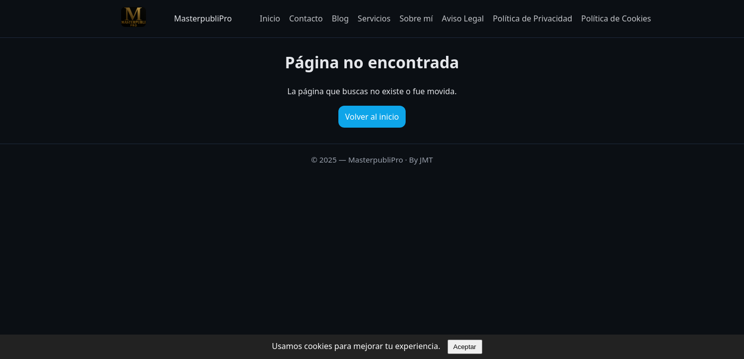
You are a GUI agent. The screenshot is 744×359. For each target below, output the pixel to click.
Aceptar (464, 347)
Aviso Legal (463, 18)
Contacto (306, 18)
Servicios (374, 18)
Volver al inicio (372, 116)
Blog (340, 18)
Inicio (270, 18)
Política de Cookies (616, 18)
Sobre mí (416, 18)
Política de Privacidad (532, 18)
